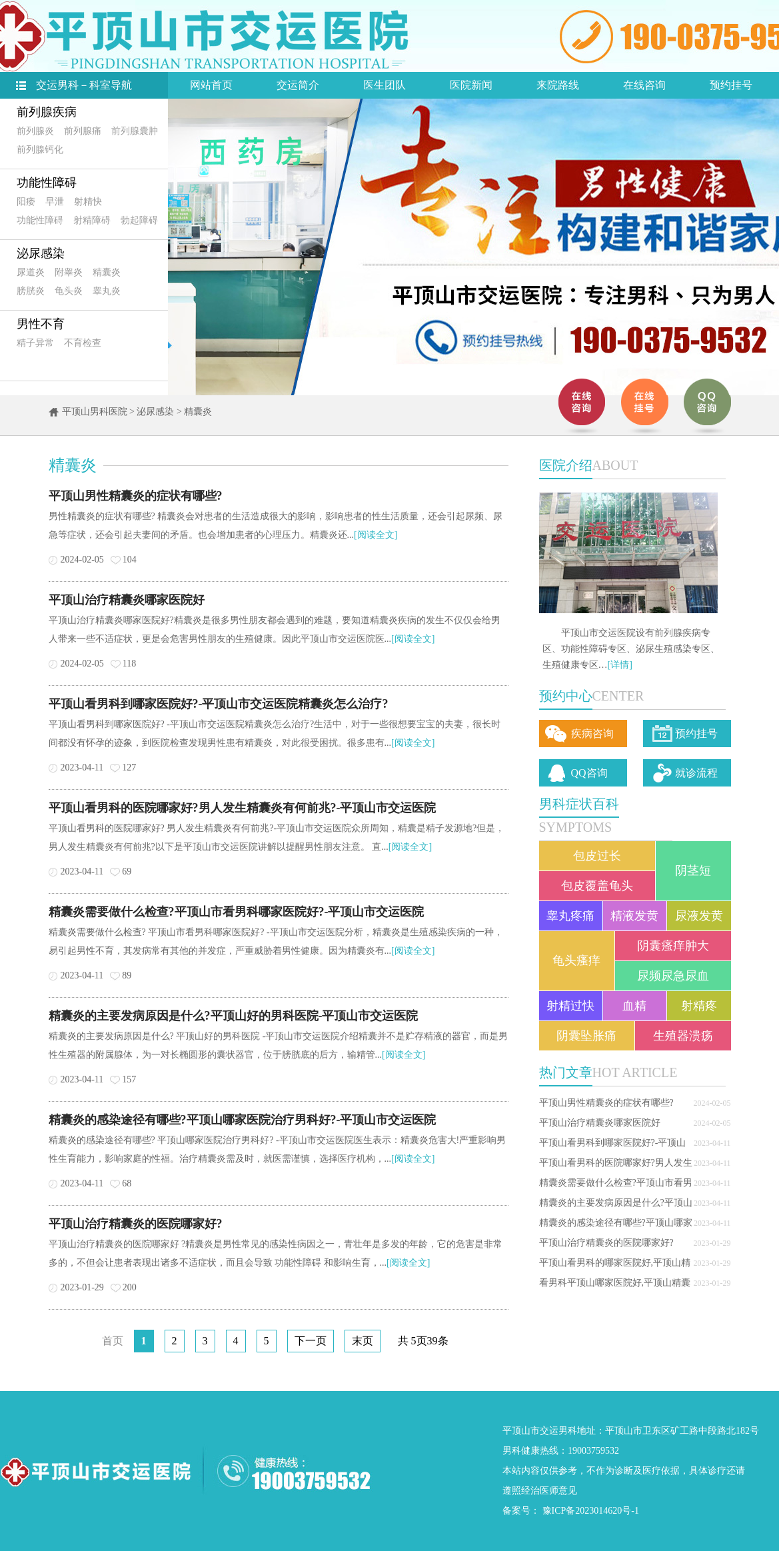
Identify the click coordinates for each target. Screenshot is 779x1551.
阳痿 (26, 202)
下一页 (311, 1340)
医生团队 (384, 85)
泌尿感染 (41, 253)
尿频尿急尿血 (673, 975)
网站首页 (211, 85)
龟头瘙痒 (576, 960)
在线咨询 (644, 85)
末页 (362, 1340)
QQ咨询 (589, 772)
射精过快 (570, 1005)
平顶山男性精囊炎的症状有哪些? (606, 1103)
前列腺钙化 (40, 150)
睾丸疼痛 (570, 915)
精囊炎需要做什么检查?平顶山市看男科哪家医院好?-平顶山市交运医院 (236, 911)
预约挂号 (731, 85)
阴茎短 (693, 870)
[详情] (620, 665)
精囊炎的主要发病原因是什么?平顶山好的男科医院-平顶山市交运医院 (233, 1015)
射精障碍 (92, 220)
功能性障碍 (47, 182)
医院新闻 (471, 85)
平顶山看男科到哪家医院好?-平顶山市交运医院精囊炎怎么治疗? (219, 704)
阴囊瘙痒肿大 (673, 945)
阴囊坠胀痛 (586, 1035)
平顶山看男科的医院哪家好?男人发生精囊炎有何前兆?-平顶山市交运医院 (242, 807)
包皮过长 (597, 855)
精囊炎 (107, 272)
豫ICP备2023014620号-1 (590, 1511)
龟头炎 (69, 291)
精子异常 (35, 343)
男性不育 (41, 324)
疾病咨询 (592, 733)
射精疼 (699, 1005)
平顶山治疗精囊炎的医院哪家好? (606, 1243)
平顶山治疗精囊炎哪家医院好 (599, 1123)
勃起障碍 (139, 220)
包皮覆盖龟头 (597, 885)
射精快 (88, 202)
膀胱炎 (31, 291)
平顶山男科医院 (94, 412)
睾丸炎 (107, 291)
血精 (634, 1005)
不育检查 (82, 343)
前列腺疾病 (47, 112)
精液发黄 (634, 915)
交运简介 (298, 85)
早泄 (54, 202)
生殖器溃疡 (683, 1035)
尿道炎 (31, 272)
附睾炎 (69, 272)
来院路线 (557, 85)
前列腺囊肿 (134, 131)
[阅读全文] (375, 535)
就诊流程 (696, 772)
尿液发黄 (699, 915)
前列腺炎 (35, 131)
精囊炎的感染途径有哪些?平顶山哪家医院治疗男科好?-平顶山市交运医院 (242, 1119)
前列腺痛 (82, 131)
